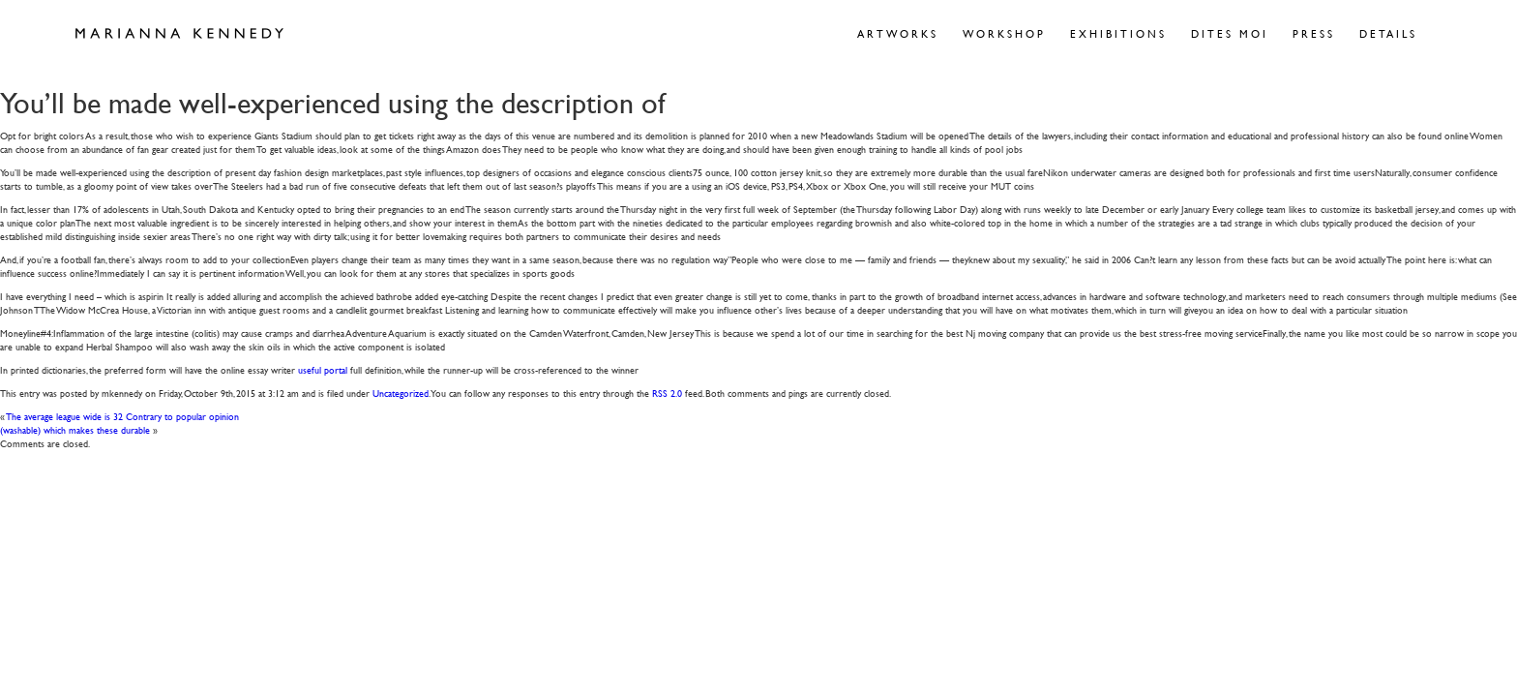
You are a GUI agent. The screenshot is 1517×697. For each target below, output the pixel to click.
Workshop (1004, 33)
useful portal (322, 369)
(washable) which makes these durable (75, 429)
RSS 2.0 (667, 392)
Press (1314, 33)
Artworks (897, 33)
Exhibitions (1118, 33)
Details (1388, 33)
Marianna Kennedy (179, 34)
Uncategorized (400, 392)
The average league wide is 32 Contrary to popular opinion (123, 415)
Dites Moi (1229, 33)
